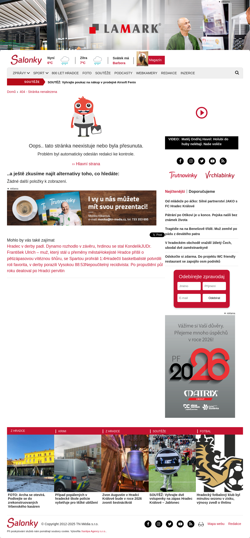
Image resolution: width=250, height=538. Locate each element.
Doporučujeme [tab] (202, 191)
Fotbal (205, 431)
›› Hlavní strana (86, 164)
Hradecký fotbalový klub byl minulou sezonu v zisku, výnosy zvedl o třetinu (218, 499)
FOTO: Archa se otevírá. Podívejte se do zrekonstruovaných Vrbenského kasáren (26, 500)
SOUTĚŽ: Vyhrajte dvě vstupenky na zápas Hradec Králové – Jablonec (171, 499)
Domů (11, 92)
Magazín (155, 60)
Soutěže (103, 73)
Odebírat (214, 298)
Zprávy (19, 73)
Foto (87, 73)
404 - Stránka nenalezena (38, 92)
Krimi (62, 431)
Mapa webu (216, 524)
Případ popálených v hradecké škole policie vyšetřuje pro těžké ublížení (76, 499)
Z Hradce (18, 431)
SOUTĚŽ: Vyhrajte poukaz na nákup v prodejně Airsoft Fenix (92, 82)
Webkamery (146, 73)
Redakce (169, 73)
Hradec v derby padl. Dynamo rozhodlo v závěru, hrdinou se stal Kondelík (74, 246)
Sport (38, 73)
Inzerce (188, 73)
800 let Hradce (65, 73)
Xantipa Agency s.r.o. (93, 531)
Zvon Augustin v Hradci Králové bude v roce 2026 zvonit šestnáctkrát (122, 499)
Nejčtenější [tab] (175, 191)
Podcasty (123, 73)
